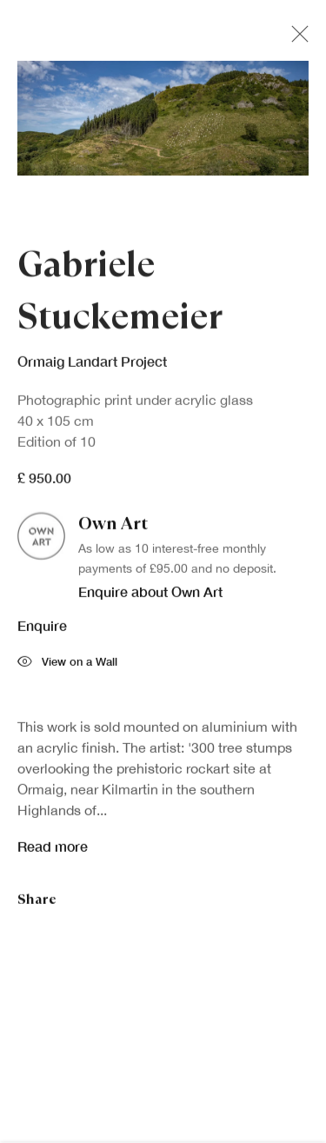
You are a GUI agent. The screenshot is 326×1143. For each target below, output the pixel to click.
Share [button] (37, 902)
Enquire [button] (42, 628)
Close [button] (296, 39)
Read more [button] (52, 849)
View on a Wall (67, 666)
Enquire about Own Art (150, 594)
